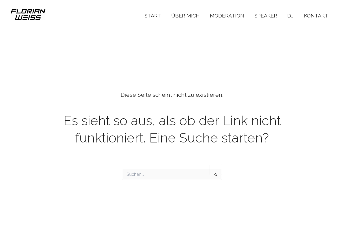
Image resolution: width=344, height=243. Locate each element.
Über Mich (185, 16)
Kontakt (316, 16)
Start (153, 16)
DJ (290, 16)
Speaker (266, 16)
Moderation (227, 16)
